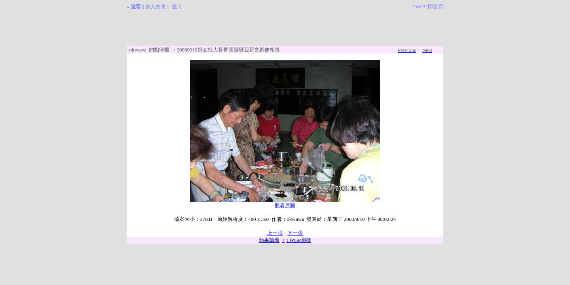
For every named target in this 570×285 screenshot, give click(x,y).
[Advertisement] (285, 28)
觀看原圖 (285, 206)
